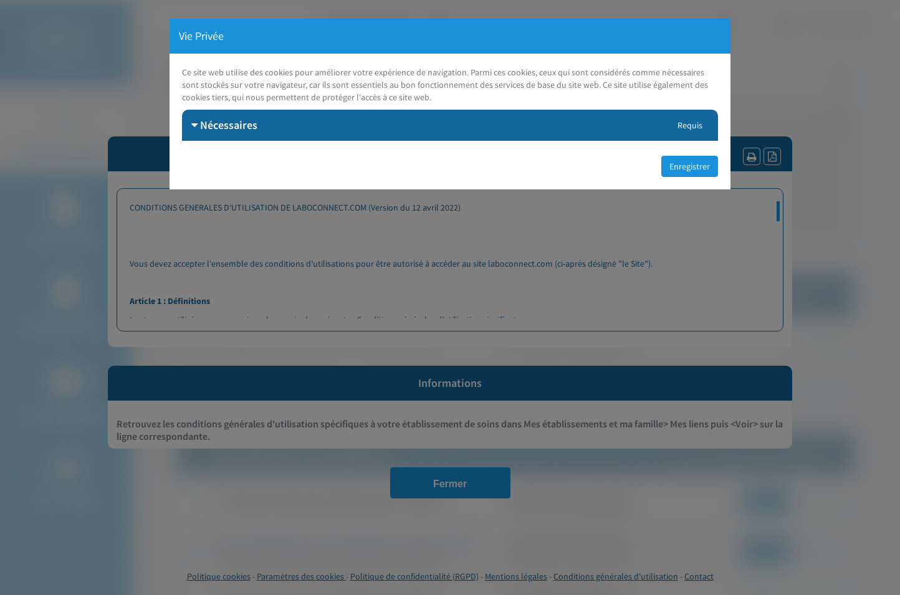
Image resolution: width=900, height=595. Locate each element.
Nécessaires (224, 125)
